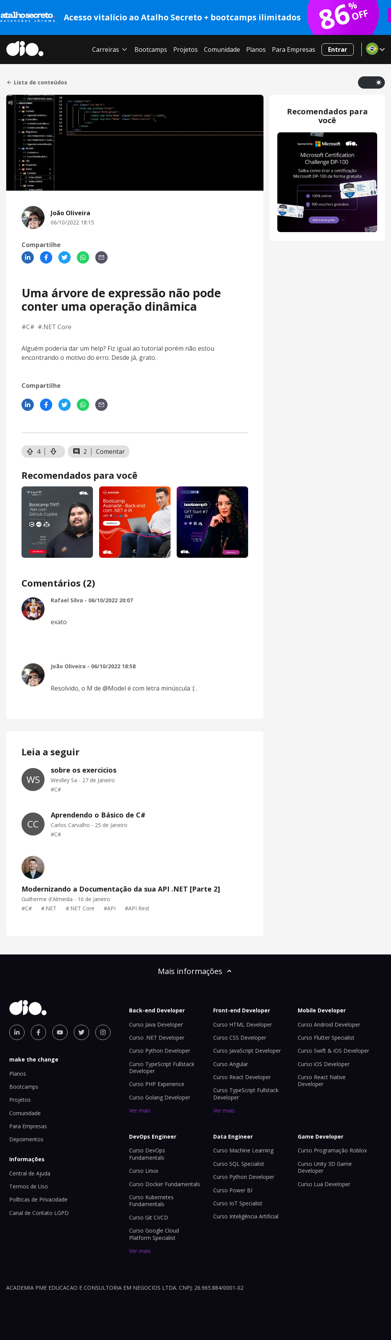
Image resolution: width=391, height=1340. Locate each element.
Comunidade (222, 49)
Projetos (185, 49)
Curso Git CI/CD (148, 1217)
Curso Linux (143, 1170)
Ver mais (140, 1110)
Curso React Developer (242, 1077)
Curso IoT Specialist (237, 1203)
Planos (256, 49)
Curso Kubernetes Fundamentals (151, 1200)
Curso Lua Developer (324, 1184)
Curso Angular (230, 1064)
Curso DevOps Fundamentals (147, 1154)
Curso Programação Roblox (332, 1150)
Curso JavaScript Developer (247, 1050)
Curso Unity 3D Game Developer (325, 1167)
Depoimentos (26, 1139)
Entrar (337, 49)
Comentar (110, 451)
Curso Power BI (232, 1190)
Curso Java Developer (156, 1024)
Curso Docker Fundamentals (164, 1184)
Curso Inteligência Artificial (245, 1216)
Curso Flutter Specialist (326, 1037)
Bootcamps (150, 49)
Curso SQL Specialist (238, 1163)
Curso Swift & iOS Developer (333, 1050)
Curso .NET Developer (156, 1037)
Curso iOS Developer (324, 1064)
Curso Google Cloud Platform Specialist (154, 1234)
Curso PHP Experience (156, 1084)
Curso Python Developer (159, 1050)
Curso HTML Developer (242, 1024)
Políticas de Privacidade (38, 1199)
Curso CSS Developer (239, 1037)
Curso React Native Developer (322, 1080)
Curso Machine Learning (243, 1150)
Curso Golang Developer (159, 1097)
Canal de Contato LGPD (39, 1212)
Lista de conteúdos (36, 82)
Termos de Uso (28, 1186)
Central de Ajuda (29, 1173)
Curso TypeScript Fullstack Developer (161, 1067)
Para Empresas (293, 49)
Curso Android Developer (329, 1024)
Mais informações (195, 971)
